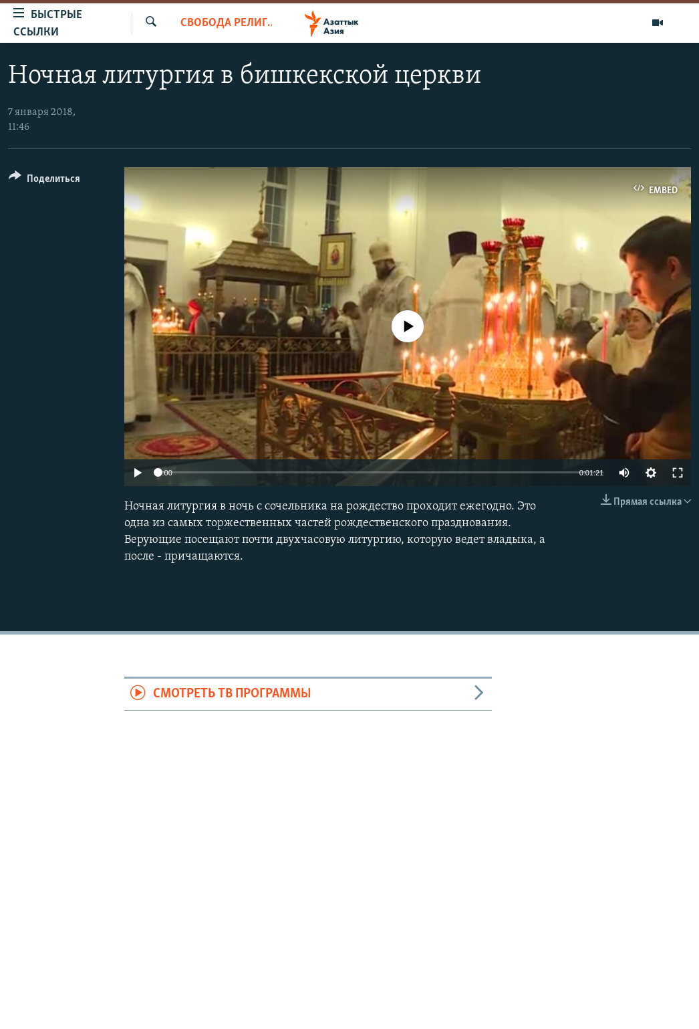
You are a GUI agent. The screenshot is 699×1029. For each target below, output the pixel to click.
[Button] (44, 181)
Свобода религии (226, 23)
